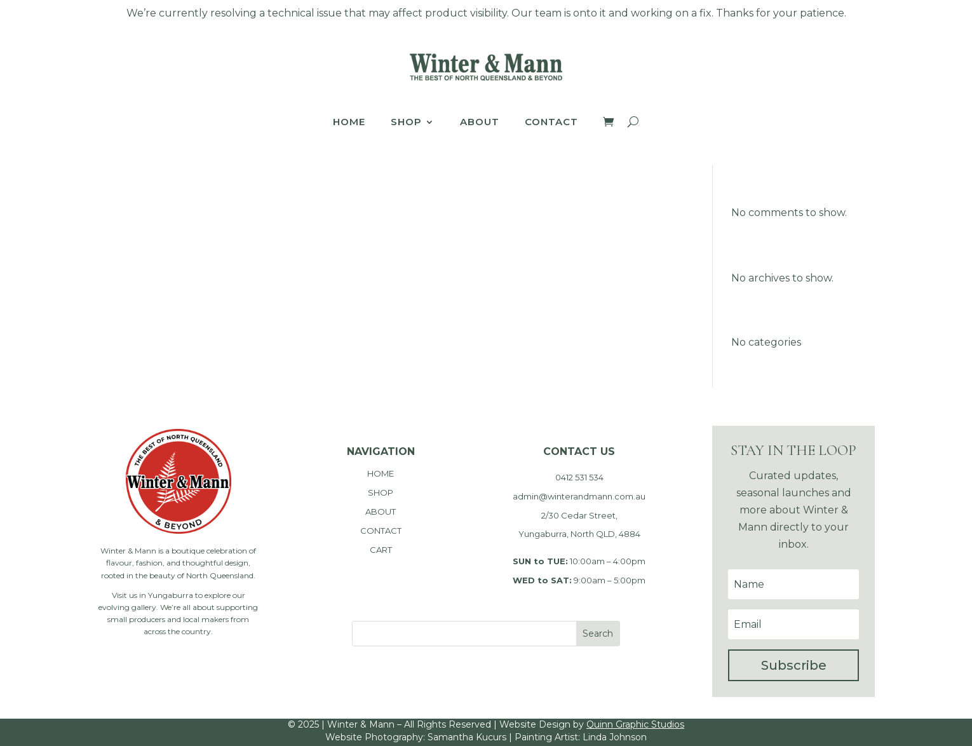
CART (381, 550)
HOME (380, 473)
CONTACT (381, 531)
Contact (551, 123)
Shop (406, 123)
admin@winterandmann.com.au (579, 496)
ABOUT (380, 511)
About (479, 123)
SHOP (380, 492)
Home (349, 123)
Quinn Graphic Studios (635, 724)
